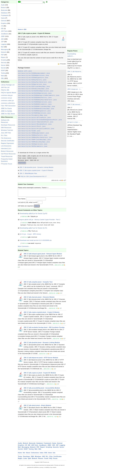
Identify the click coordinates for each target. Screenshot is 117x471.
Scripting (4, 60)
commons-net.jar (6, 98)
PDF (2, 54)
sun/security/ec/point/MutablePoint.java (35, 124)
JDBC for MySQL (6, 111)
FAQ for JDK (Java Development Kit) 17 (34, 176)
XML (2, 78)
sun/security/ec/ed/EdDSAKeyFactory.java (35, 98)
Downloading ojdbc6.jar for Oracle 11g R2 (33, 215)
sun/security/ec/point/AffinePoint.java (34, 118)
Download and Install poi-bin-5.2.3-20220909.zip (36, 242)
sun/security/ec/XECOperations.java (32, 144)
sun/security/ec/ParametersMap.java (32, 115)
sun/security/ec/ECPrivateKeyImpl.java (34, 86)
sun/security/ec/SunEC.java (29, 131)
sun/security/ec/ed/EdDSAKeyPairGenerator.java (37, 100)
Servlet (3, 68)
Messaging (4, 49)
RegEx (20, 460)
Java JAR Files (6, 132)
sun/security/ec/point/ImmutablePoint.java (35, 122)
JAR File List (5, 87)
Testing (3, 73)
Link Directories (6, 146)
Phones (40, 460)
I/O (2, 26)
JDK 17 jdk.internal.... (74, 104)
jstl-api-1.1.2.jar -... (73, 122)
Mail (2, 47)
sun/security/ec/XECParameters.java (32, 146)
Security (3, 62)
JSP (2, 41)
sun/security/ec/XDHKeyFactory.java (32, 135)
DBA (32, 458)
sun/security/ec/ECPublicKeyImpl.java (33, 89)
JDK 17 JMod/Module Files (28, 173)
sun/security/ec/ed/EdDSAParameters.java (35, 104)
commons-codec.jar (7, 100)
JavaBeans (4, 33)
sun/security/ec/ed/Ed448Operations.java (35, 93)
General (3, 20)
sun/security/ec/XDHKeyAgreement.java (33, 133)
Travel (46, 460)
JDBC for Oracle (6, 108)
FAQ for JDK (5, 90)
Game (3, 18)
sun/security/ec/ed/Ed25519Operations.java (35, 91)
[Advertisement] (9, 189)
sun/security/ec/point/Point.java (32, 126)
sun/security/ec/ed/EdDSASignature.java (34, 111)
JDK (2, 39)
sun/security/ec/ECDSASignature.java (33, 78)
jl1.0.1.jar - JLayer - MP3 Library (30, 235)
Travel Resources (7, 156)
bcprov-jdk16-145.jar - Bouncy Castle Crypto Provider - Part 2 (40, 221)
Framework (4, 15)
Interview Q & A (6, 148)
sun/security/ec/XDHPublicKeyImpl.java (34, 142)
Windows (38, 458)
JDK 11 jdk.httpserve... (74, 71)
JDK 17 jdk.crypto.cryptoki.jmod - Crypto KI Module (36, 170)
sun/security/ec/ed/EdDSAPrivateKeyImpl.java (36, 106)
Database (4, 13)
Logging (3, 44)
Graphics (4, 23)
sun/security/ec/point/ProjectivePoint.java (36, 129)
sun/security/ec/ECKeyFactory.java (32, 80)
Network (3, 52)
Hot (24, 454)
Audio (3, 5)
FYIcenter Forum (6, 164)
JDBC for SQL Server (8, 113)
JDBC (3, 36)
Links (25, 460)
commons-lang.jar (7, 95)
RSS (45, 454)
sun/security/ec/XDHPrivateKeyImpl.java (34, 140)
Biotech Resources (7, 151)
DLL (47, 458)
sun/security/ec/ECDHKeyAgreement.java (34, 73)
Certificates (58, 458)
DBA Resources (6, 127)
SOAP (3, 70)
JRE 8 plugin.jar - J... (74, 89)
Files (51, 458)
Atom (50, 454)
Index (42, 454)
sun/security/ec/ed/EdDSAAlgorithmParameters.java (38, 95)
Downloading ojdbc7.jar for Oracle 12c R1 (33, 229)
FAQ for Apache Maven (8, 92)
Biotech (3, 7)
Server (3, 65)
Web (2, 75)
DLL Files (4, 135)
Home (20, 29)
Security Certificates (7, 140)
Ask (54, 454)
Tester (20, 458)
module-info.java (25, 71)
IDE (2, 28)
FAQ (50, 460)
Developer (26, 458)
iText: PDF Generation (8, 105)
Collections (35, 454)
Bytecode (4, 10)
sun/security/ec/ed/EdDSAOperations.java (35, 102)
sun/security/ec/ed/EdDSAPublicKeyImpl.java (36, 109)
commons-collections (8, 103)
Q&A (29, 460)
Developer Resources (8, 125)
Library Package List (7, 85)
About (28, 454)
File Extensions (6, 138)
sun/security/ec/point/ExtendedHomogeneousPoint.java (40, 120)
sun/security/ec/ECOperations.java (32, 84)
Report (3, 57)
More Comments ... (24, 248)
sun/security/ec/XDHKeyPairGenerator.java (35, 137)
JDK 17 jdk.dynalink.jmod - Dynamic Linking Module (36, 167)
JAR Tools (4, 31)
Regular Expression (7, 143)
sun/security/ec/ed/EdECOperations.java (34, 113)
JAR (43, 458)
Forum (55, 460)
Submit (37, 207)
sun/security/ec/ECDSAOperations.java (33, 75)
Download (22, 163)
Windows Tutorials (7, 130)
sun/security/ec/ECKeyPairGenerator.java (35, 82)
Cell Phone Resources (8, 154)
